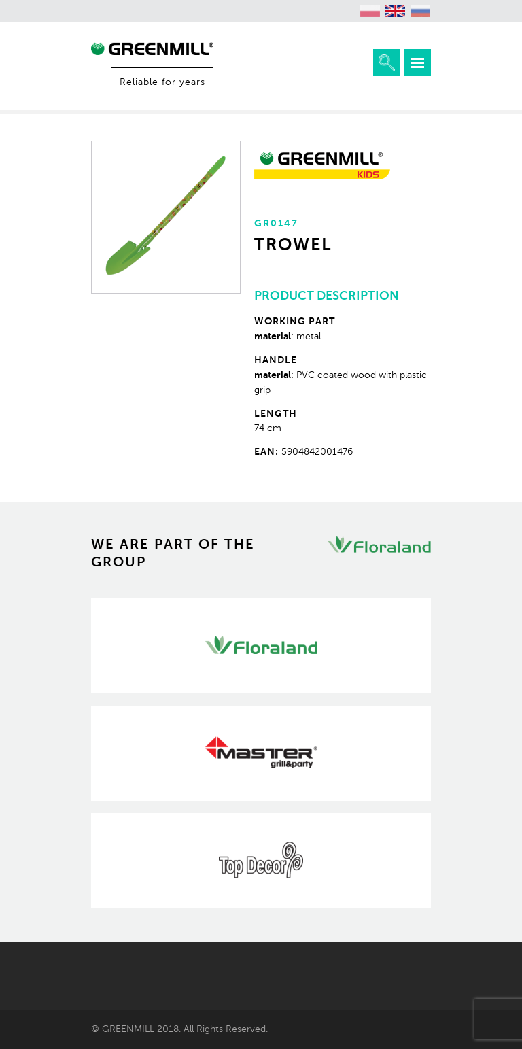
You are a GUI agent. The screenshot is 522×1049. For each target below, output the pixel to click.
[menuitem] (370, 11)
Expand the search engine (386, 62)
